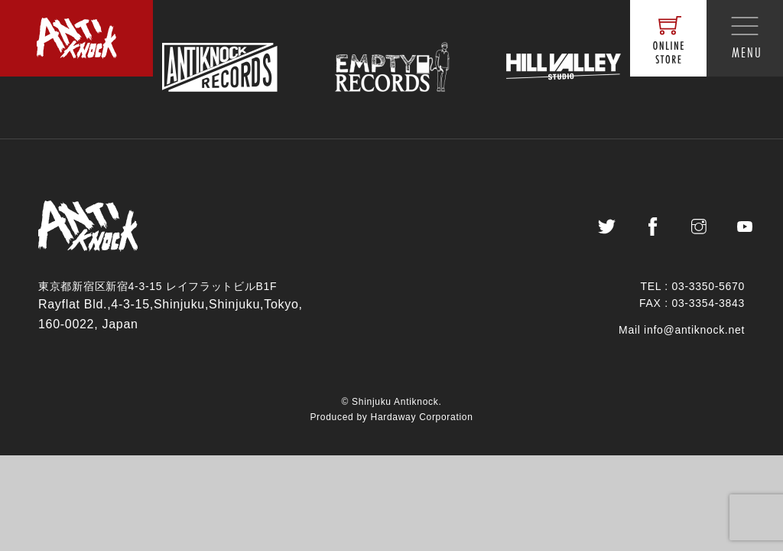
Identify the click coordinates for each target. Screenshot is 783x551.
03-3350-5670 (708, 294)
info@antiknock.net (694, 337)
